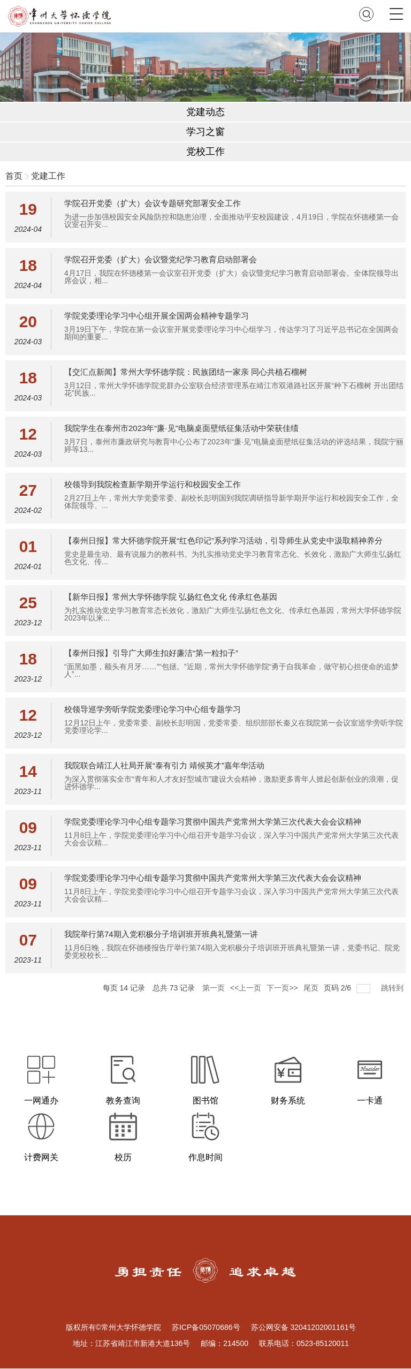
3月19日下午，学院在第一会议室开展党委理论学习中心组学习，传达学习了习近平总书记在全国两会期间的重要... (231, 333)
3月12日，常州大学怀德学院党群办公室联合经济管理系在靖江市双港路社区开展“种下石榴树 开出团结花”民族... (234, 389)
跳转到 (393, 988)
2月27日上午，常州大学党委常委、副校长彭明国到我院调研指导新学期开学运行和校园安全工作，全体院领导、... (231, 502)
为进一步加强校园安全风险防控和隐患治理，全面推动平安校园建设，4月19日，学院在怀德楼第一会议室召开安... (231, 221)
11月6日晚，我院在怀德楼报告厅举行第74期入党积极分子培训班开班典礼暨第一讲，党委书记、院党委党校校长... (232, 951)
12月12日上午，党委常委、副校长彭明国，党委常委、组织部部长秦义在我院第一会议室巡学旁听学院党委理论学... (233, 726)
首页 (13, 175)
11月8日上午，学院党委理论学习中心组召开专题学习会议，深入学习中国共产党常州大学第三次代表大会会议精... (231, 839)
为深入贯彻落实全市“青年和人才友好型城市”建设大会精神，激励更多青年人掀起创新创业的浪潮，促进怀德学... (231, 783)
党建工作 (48, 175)
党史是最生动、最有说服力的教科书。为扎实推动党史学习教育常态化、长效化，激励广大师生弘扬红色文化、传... (232, 558)
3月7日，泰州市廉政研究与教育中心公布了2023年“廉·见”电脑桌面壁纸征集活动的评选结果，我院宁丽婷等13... (234, 445)
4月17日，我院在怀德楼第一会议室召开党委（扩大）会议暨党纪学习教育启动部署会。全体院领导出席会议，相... (231, 277)
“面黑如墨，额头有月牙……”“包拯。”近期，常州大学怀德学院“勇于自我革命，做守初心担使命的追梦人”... (231, 670)
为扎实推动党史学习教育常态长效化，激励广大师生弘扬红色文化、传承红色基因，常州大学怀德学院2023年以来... (232, 614)
